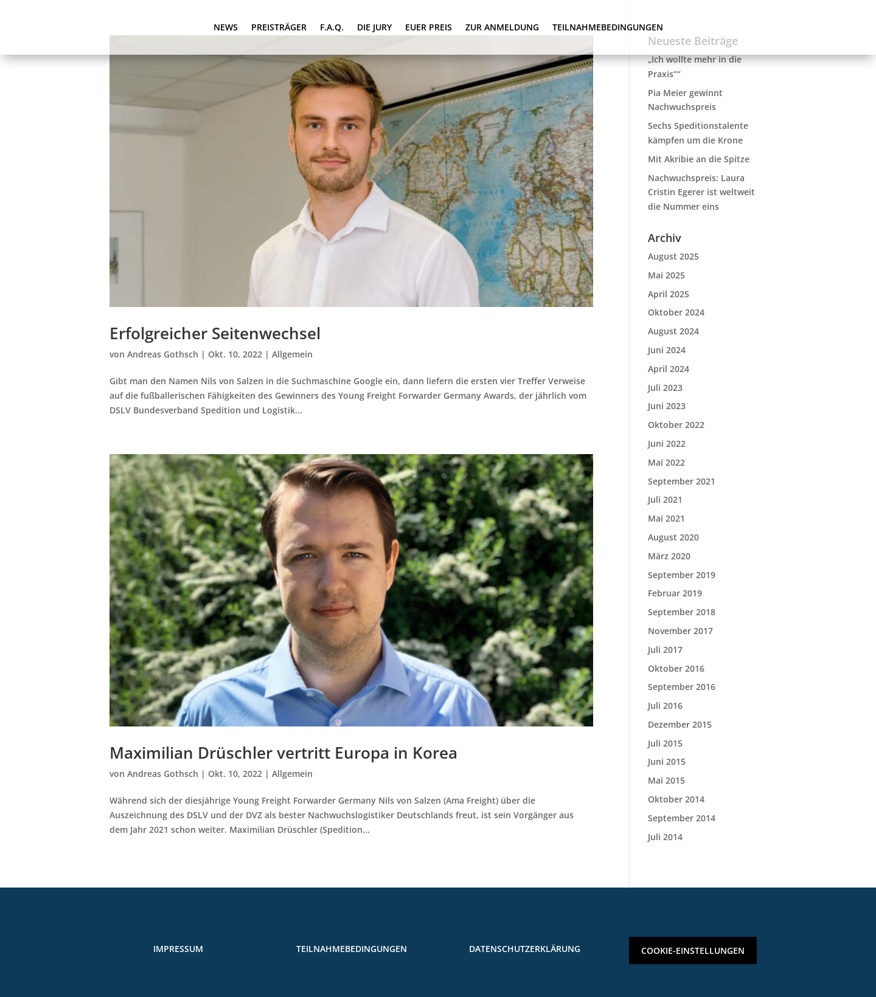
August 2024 (673, 331)
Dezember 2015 (680, 724)
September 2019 (681, 575)
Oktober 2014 (676, 799)
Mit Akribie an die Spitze (698, 159)
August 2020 (673, 537)
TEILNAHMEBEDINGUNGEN (607, 28)
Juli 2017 (665, 649)
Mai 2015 (666, 780)
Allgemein (292, 354)
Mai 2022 (666, 462)
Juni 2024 (667, 350)
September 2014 (681, 818)
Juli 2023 (665, 387)
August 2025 (673, 256)
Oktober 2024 (676, 312)
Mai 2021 (666, 518)
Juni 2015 (667, 761)
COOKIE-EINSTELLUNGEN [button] (693, 950)
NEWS (226, 28)
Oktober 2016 (676, 668)
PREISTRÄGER (279, 28)
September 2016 (681, 686)
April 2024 (668, 368)
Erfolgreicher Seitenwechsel (215, 333)
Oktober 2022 (676, 424)
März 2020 (669, 556)
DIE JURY (374, 28)
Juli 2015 (665, 743)
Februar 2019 (675, 593)
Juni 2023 (667, 406)
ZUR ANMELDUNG (502, 28)
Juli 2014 (665, 837)
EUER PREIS (428, 28)
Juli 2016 (665, 705)
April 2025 (668, 294)
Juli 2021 (665, 499)
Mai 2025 (666, 275)
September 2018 (681, 612)
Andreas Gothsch (162, 354)
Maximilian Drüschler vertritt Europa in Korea (283, 753)
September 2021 (681, 481)
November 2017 (680, 630)
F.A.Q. (332, 28)
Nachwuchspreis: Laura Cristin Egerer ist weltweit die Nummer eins (701, 192)
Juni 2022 (667, 443)
